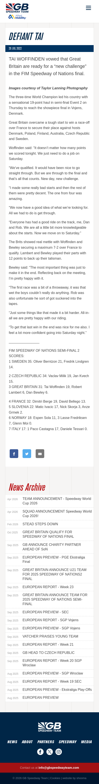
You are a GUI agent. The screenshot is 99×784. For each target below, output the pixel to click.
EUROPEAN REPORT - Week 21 (40, 645)
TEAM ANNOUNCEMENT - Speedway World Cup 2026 (49, 501)
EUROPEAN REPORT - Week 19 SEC (44, 682)
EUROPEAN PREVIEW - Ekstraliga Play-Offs (49, 690)
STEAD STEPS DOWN (32, 524)
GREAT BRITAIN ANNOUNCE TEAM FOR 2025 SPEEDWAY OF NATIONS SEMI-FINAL (47, 599)
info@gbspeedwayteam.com (58, 767)
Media (86, 742)
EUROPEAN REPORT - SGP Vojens (43, 620)
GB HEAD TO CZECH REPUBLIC (41, 653)
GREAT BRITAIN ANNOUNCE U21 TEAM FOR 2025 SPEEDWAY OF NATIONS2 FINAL (47, 574)
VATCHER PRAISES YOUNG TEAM (42, 636)
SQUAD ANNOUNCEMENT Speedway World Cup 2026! (49, 514)
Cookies (55, 778)
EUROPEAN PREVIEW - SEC (38, 612)
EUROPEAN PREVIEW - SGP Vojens (43, 628)
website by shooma (74, 778)
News (12, 742)
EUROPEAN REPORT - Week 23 (40, 587)
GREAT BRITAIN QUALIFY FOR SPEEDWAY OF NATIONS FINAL (40, 534)
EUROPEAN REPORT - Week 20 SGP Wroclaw (44, 663)
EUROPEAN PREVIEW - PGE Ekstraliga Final (46, 560)
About (27, 742)
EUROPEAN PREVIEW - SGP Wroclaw (45, 673)
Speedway (67, 742)
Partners (45, 742)
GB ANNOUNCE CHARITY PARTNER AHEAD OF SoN (44, 547)
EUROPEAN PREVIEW (33, 698)
